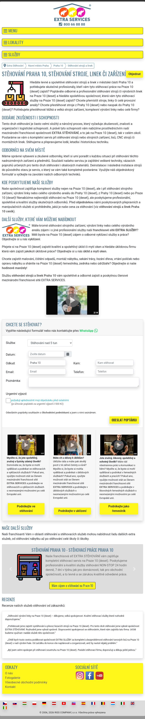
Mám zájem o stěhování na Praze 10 (72, 585)
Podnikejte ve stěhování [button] (26, 509)
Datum (10, 354)
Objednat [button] (134, 74)
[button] (72, 30)
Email (9, 372)
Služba (10, 343)
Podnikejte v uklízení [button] (72, 511)
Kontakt (10, 687)
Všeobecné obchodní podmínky (26, 682)
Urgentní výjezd (16, 394)
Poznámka (13, 381)
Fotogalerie (12, 678)
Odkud (10, 363)
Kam (76, 363)
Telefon (78, 372)
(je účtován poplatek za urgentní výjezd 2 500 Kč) (37, 403)
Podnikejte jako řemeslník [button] (118, 509)
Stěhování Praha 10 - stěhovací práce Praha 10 (72, 550)
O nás (9, 673)
